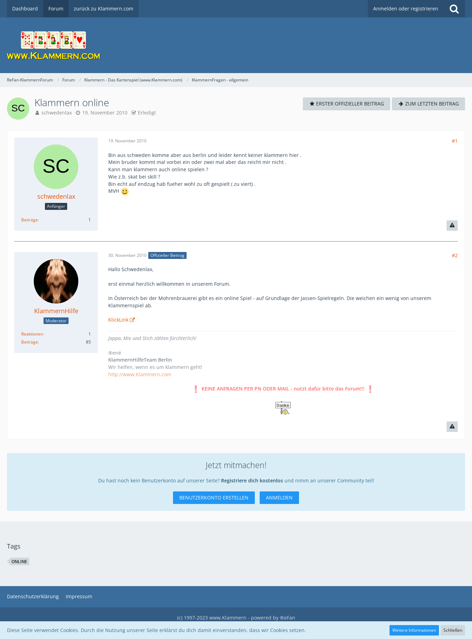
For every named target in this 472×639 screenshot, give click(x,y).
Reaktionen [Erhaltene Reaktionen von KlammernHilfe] (32, 334)
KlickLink (118, 319)
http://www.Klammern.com (139, 374)
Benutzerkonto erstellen (214, 497)
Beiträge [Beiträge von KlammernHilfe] (29, 342)
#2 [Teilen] (455, 255)
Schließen (452, 630)
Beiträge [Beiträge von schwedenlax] (29, 220)
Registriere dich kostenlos (252, 480)
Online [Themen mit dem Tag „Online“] (19, 562)
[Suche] (454, 8)
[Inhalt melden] (452, 225)
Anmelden (279, 497)
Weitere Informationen (414, 630)
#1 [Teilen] (455, 140)
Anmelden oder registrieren (405, 8)
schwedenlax (56, 112)
